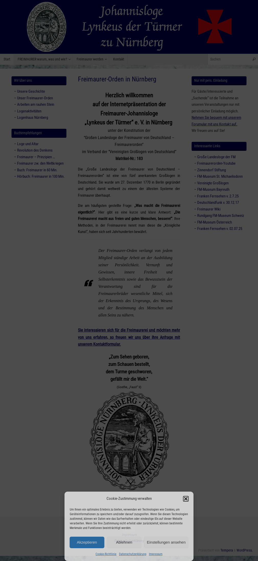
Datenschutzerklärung (132, 554)
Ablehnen (124, 542)
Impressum (155, 554)
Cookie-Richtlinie (106, 554)
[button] (186, 498)
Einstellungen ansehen (166, 542)
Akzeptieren (87, 542)
